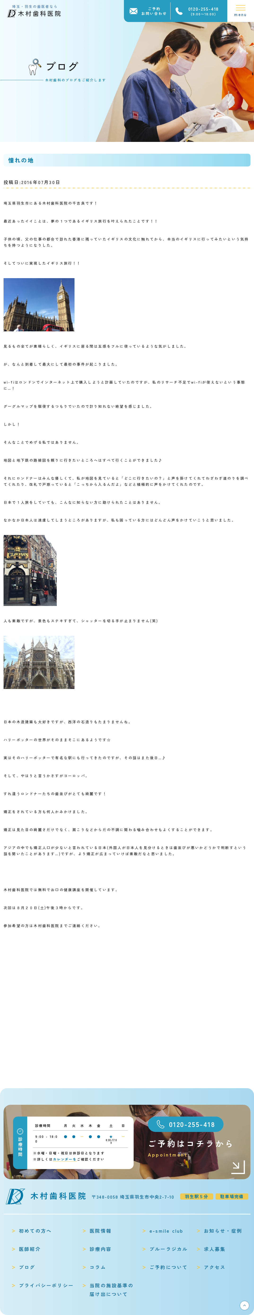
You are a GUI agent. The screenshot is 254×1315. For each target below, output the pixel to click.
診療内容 (101, 1248)
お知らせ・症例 (223, 1230)
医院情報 (101, 1230)
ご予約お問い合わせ (154, 11)
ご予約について (168, 1267)
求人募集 (215, 1248)
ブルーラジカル (168, 1248)
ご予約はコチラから (197, 1148)
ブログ (27, 1267)
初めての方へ (35, 1230)
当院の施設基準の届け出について (112, 1289)
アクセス (215, 1267)
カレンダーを (65, 1159)
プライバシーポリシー (46, 1285)
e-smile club (166, 1230)
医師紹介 (30, 1248)
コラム (98, 1267)
